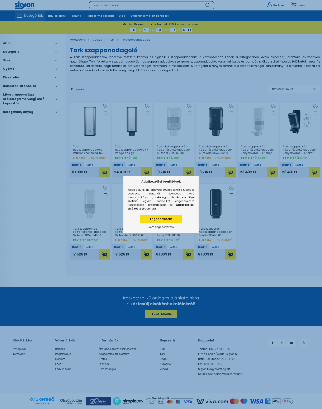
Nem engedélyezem (161, 227)
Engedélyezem (161, 219)
